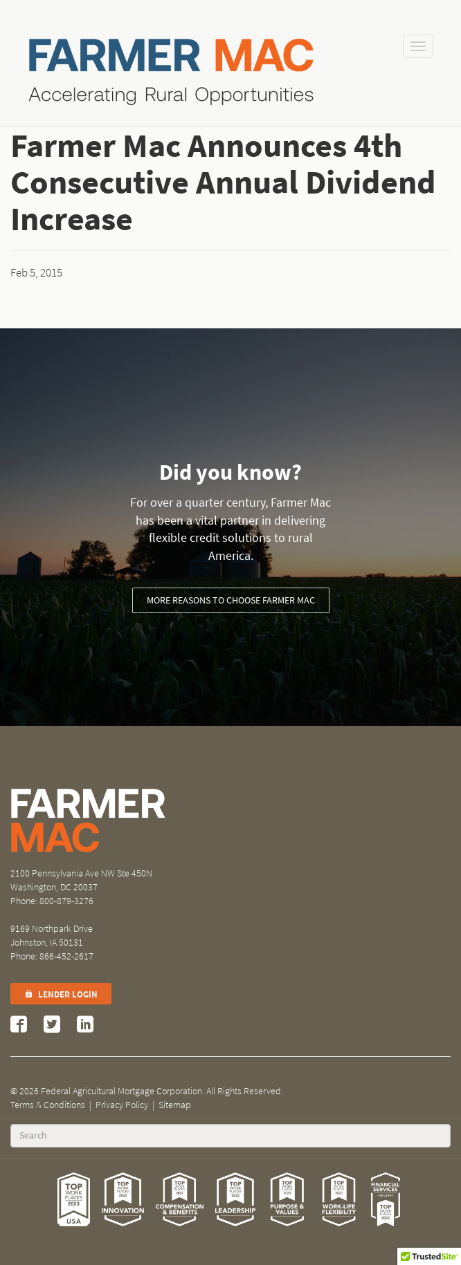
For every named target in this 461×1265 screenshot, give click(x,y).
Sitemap (175, 1105)
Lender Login (61, 994)
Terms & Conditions (47, 1105)
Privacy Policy (122, 1105)
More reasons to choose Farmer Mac (231, 600)
